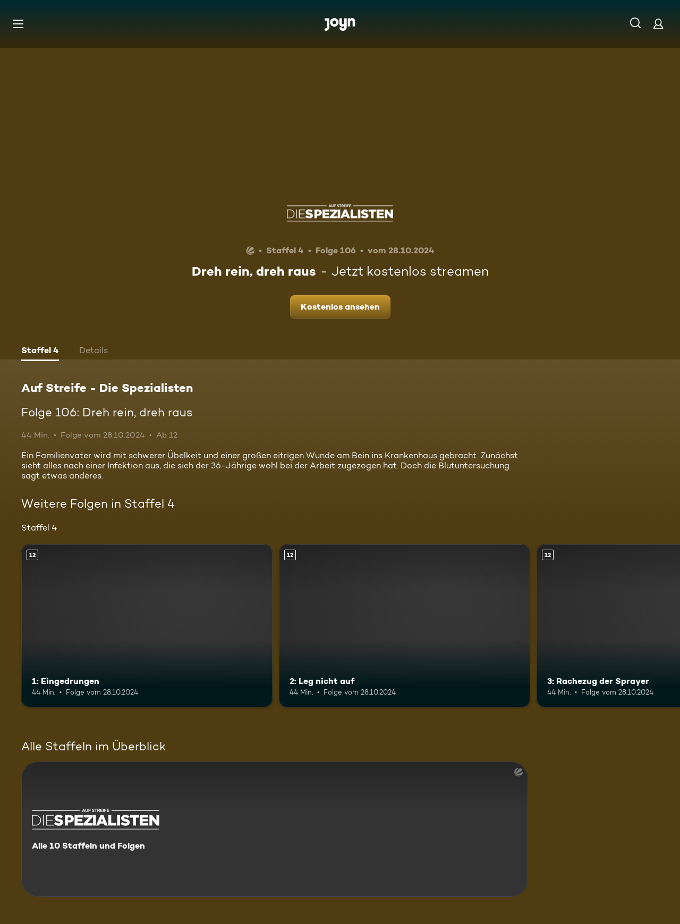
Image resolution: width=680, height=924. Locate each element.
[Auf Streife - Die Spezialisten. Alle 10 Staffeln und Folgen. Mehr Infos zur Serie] (274, 829)
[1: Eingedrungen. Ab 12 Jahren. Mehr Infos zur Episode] (147, 625)
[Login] (658, 23)
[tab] (40, 351)
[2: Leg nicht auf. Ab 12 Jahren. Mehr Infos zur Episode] (404, 625)
